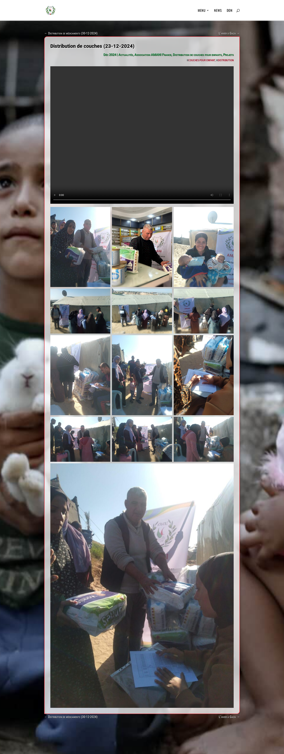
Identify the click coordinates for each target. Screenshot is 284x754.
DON (230, 11)
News (218, 11)
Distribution (226, 60)
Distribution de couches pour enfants (197, 54)
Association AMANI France (152, 54)
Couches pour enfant (201, 60)
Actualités (125, 54)
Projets (228, 54)
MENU (202, 11)
